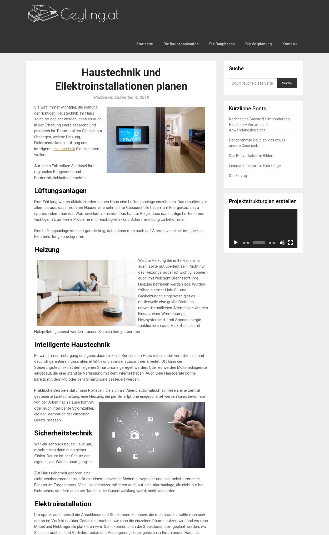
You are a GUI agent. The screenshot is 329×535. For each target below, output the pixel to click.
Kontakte (289, 11)
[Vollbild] (290, 215)
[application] (263, 201)
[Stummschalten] (282, 215)
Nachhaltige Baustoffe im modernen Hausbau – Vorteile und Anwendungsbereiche (259, 97)
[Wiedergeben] (235, 215)
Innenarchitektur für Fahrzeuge (255, 138)
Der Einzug (238, 148)
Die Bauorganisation (184, 11)
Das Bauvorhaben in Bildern (252, 128)
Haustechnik (64, 121)
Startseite (148, 11)
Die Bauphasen (223, 11)
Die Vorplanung (259, 11)
